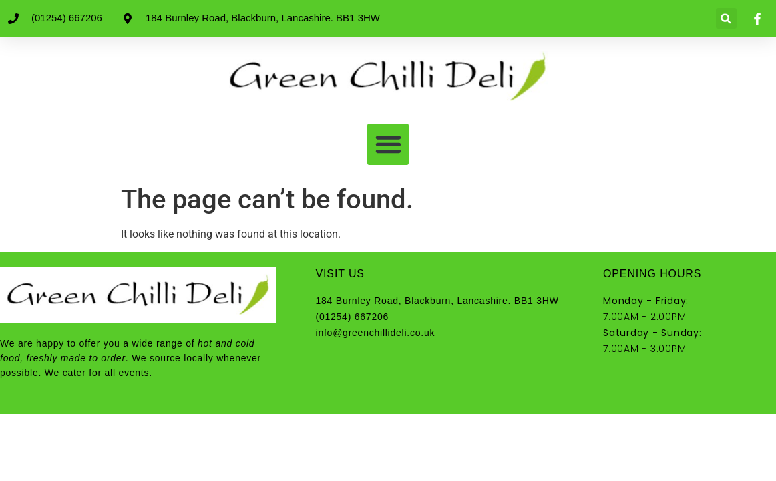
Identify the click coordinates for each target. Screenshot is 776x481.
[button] (726, 18)
